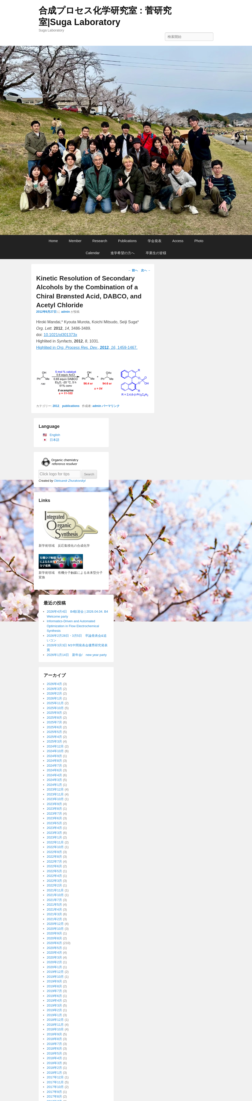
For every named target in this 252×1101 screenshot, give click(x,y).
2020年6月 (54, 943)
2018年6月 (54, 1048)
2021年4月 (54, 909)
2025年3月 (54, 741)
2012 (56, 406)
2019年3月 (54, 1005)
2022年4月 (54, 876)
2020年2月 (54, 962)
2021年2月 (54, 919)
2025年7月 (54, 722)
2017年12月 (55, 1077)
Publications (127, 241)
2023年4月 (54, 828)
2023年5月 (54, 823)
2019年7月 (54, 991)
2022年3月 (54, 881)
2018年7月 (54, 1044)
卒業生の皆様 (156, 253)
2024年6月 (54, 770)
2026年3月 (54, 689)
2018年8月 (54, 1039)
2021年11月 (55, 890)
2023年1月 (54, 837)
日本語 (54, 440)
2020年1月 (54, 967)
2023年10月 (55, 799)
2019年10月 (55, 976)
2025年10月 (55, 708)
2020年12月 (55, 924)
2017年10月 (55, 1087)
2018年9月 (54, 1034)
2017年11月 (55, 1082)
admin (65, 311)
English (55, 435)
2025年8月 (54, 717)
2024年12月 (55, 746)
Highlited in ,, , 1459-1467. (87, 347)
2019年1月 (54, 1015)
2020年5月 (54, 948)
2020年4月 (54, 952)
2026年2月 (54, 693)
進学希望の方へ (122, 253)
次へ (146, 270)
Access (177, 241)
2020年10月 (55, 928)
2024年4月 (54, 775)
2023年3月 (54, 833)
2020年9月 (54, 933)
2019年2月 (54, 1010)
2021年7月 (54, 900)
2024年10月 (55, 751)
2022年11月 (55, 842)
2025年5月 (54, 732)
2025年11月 (55, 703)
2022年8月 (54, 856)
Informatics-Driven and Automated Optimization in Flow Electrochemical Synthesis (73, 626)
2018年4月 (54, 1058)
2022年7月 (54, 861)
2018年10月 (55, 1029)
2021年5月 (54, 904)
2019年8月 (54, 986)
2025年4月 (54, 737)
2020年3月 (54, 957)
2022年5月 (54, 871)
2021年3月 (54, 914)
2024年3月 (54, 780)
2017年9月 (54, 1092)
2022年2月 (54, 885)
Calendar (93, 253)
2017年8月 (54, 1096)
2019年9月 (54, 981)
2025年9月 (54, 712)
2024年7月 (54, 765)
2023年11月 (55, 794)
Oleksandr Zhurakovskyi (70, 480)
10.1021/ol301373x (60, 335)
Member (75, 241)
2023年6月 (54, 818)
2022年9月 (54, 852)
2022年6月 (54, 866)
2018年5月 (54, 1053)
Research (99, 241)
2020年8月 (54, 938)
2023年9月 (54, 804)
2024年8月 (54, 760)
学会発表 (154, 241)
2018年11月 (55, 1024)
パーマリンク (111, 406)
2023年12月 (55, 789)
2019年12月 (55, 972)
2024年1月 (54, 785)
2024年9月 (54, 756)
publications (70, 406)
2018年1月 (54, 1072)
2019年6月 (54, 996)
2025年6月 (54, 727)
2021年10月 (55, 895)
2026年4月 (54, 684)
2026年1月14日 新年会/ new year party (77, 655)
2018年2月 (54, 1068)
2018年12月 (55, 1020)
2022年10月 (55, 847)
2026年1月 (54, 698)
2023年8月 (54, 808)
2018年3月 (54, 1063)
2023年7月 (54, 813)
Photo (199, 241)
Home (53, 241)
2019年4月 (54, 1000)
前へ (133, 270)
